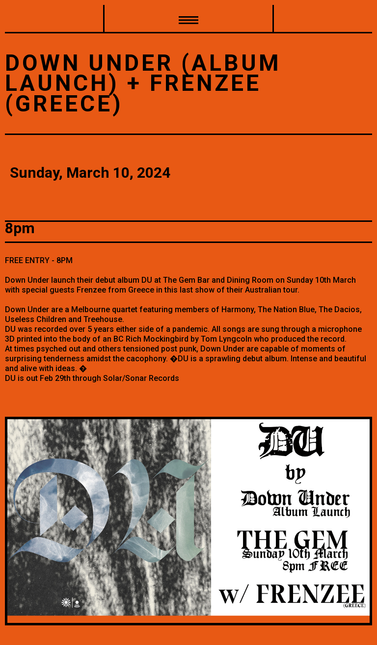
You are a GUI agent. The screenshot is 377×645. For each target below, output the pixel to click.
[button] (188, 19)
